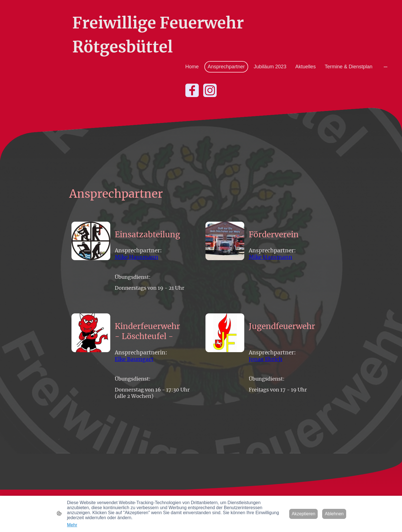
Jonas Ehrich (266, 359)
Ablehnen (334, 513)
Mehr (72, 525)
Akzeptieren (303, 513)
